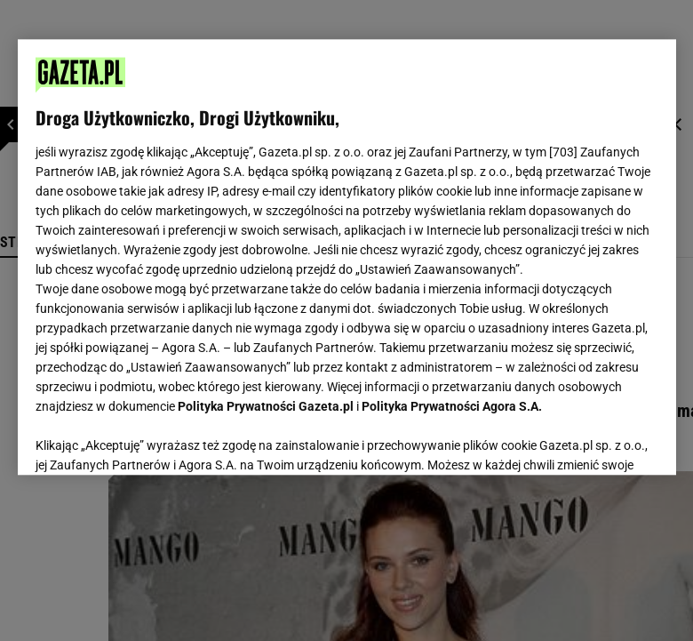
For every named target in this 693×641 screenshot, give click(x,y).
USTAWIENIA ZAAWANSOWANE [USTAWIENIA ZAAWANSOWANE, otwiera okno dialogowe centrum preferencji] (151, 439)
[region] (347, 257)
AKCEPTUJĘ (597, 440)
